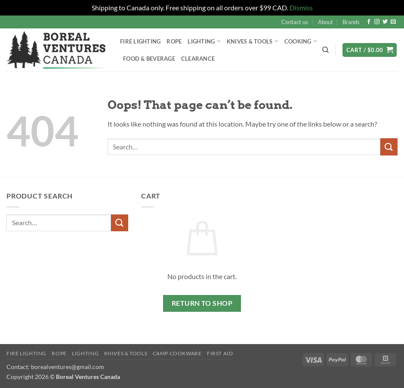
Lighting (204, 41)
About (325, 22)
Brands (351, 22)
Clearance (198, 58)
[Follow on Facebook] (368, 22)
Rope (174, 41)
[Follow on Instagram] (376, 22)
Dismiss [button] (301, 7)
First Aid (220, 353)
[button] (369, 50)
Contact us (294, 22)
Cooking (300, 41)
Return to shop (202, 303)
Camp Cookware (177, 353)
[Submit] (389, 146)
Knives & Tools (252, 41)
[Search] (325, 50)
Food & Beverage (149, 58)
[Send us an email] (393, 22)
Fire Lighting (140, 41)
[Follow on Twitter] (385, 22)
